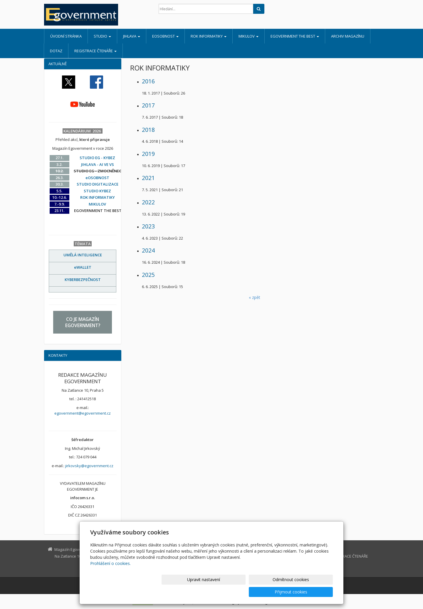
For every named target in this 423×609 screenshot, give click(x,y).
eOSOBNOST (165, 36)
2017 (148, 105)
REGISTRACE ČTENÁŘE (95, 50)
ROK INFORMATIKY (208, 36)
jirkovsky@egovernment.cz (89, 465)
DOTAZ (56, 50)
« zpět (254, 297)
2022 (148, 202)
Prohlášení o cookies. (110, 575)
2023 (148, 226)
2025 (148, 275)
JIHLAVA (131, 36)
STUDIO (102, 36)
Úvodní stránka (66, 36)
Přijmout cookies (310, 592)
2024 (148, 250)
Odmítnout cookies (262, 592)
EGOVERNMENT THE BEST (295, 36)
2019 (148, 154)
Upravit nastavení (214, 592)
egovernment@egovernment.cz (82, 413)
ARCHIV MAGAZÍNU (347, 36)
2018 (148, 130)
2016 (148, 81)
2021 (148, 178)
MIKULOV (248, 36)
